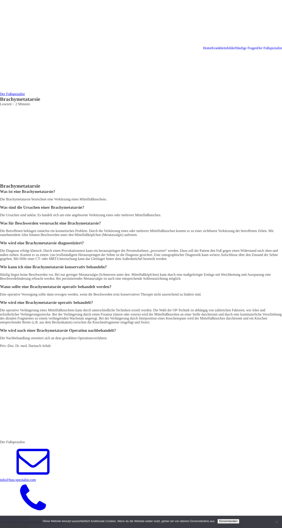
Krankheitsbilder (223, 48)
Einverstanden (228, 521)
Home (207, 48)
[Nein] (276, 522)
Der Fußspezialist (269, 48)
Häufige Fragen (246, 48)
